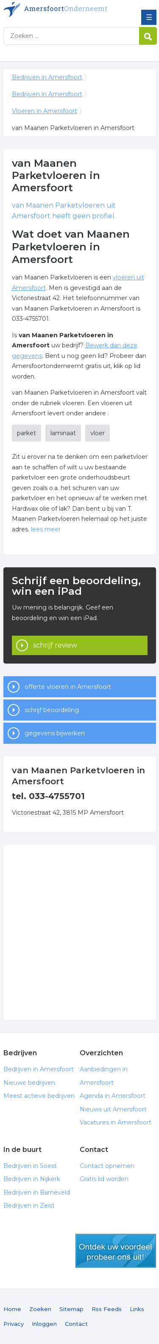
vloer (97, 433)
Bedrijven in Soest (30, 1166)
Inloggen (44, 1323)
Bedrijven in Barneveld (36, 1192)
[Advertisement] (79, 932)
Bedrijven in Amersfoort (64, 9)
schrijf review (55, 645)
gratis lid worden (115, 1251)
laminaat (63, 433)
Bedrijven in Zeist (29, 1205)
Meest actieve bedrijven (39, 1096)
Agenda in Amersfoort (112, 1096)
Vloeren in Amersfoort (44, 111)
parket (26, 433)
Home (12, 1309)
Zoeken (40, 1309)
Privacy (13, 1323)
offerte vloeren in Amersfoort (68, 687)
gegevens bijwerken (55, 733)
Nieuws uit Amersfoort (113, 1109)
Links (137, 1309)
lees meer (46, 529)
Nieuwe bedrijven (29, 1083)
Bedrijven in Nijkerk (31, 1179)
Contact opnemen (107, 1166)
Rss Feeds (107, 1309)
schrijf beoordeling (52, 710)
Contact (76, 1323)
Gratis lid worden (104, 1179)
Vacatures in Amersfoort (115, 1122)
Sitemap (71, 1309)
